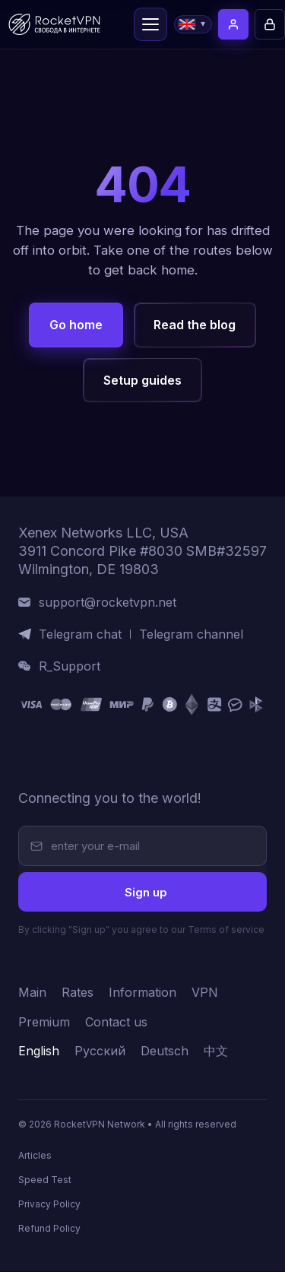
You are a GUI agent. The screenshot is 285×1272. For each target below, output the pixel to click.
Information (142, 993)
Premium (44, 1023)
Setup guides (142, 380)
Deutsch (164, 1052)
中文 (216, 1052)
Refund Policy (49, 1229)
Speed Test (44, 1180)
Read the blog (195, 324)
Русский (99, 1052)
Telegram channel (191, 634)
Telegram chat (80, 634)
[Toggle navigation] (150, 24)
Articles (35, 1156)
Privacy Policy (49, 1204)
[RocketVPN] (68, 760)
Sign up (146, 892)
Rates (77, 993)
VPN (205, 993)
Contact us (116, 1023)
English (38, 1052)
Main (32, 993)
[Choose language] (193, 24)
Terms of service (226, 930)
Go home (76, 324)
